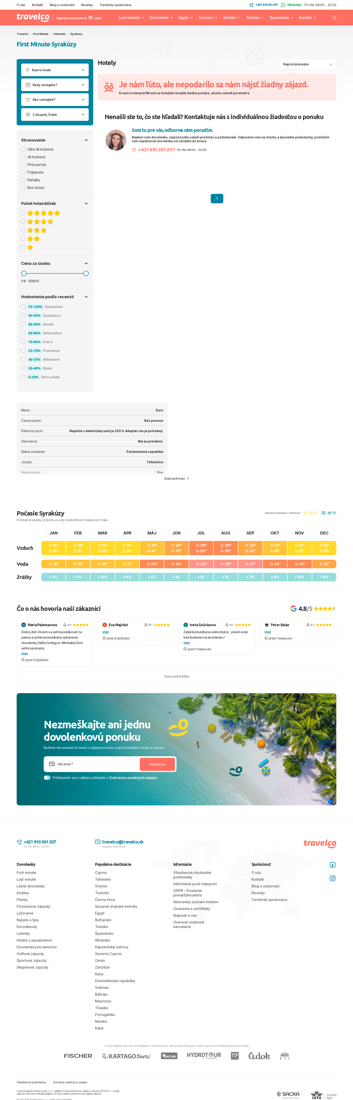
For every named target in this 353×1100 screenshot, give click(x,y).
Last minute (129, 17)
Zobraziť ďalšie (176, 676)
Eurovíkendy (27, 926)
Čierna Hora (105, 899)
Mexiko (101, 1021)
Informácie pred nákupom (195, 884)
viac (24, 653)
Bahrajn (101, 994)
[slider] (24, 273)
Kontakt (37, 5)
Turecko (206, 17)
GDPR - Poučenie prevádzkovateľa (187, 892)
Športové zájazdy (31, 960)
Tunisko (253, 17)
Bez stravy (35, 188)
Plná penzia (36, 165)
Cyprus (101, 872)
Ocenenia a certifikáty (191, 908)
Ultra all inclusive (40, 149)
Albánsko (102, 940)
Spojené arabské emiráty (116, 906)
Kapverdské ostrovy (111, 947)
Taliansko (103, 879)
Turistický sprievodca (115, 5)
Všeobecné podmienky (31, 1082)
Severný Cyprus (108, 953)
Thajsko (101, 1008)
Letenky (23, 933)
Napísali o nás (185, 915)
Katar (99, 1028)
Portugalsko (105, 1014)
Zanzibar (102, 967)
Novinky (87, 5)
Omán (100, 960)
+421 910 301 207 (153, 149)
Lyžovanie (25, 913)
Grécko (229, 17)
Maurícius (103, 1001)
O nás (21, 5)
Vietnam (102, 987)
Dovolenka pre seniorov (37, 947)
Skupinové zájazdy (32, 967)
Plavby (22, 899)
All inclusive (36, 157)
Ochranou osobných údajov (133, 777)
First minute (26, 872)
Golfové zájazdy (30, 953)
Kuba (99, 974)
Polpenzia (35, 172)
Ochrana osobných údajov (70, 1082)
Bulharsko (103, 920)
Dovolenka (159, 17)
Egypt (184, 17)
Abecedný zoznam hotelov (195, 902)
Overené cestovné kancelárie (188, 924)
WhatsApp (291, 5)
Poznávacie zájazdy (33, 906)
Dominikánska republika (115, 981)
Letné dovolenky (31, 886)
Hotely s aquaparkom (34, 940)
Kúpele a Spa (28, 920)
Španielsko (279, 17)
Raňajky (33, 180)
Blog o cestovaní (62, 5)
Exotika (305, 17)
